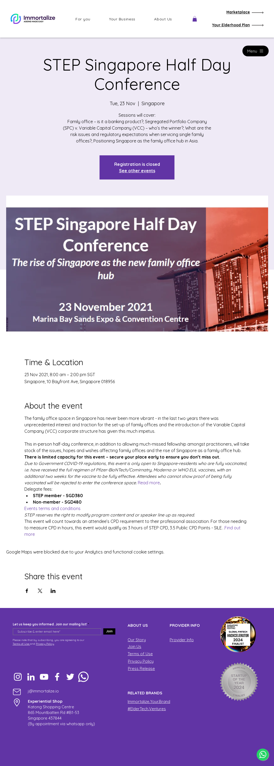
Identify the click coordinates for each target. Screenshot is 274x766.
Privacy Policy (45, 644)
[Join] (109, 631)
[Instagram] (18, 677)
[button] (83, 19)
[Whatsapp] (83, 677)
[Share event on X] (40, 591)
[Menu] (255, 51)
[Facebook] (57, 677)
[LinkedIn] (31, 677)
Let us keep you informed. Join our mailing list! (50, 624)
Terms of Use (21, 644)
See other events (137, 170)
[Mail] (17, 692)
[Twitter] (70, 677)
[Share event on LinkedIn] (53, 591)
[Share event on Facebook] (26, 591)
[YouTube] (44, 677)
